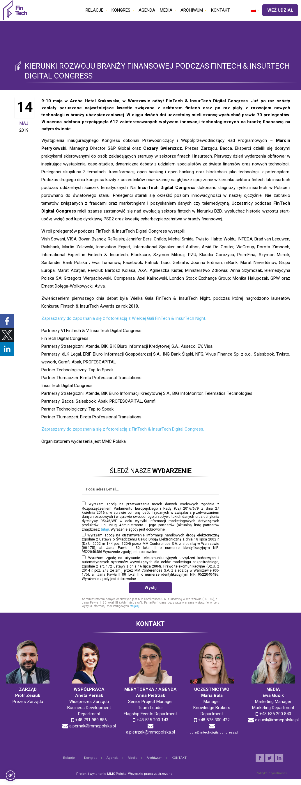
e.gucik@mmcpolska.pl (277, 719)
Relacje (69, 758)
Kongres (90, 758)
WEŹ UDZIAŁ (280, 10)
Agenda (112, 758)
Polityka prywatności (271, 773)
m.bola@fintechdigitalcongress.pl (211, 732)
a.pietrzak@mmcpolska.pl (150, 732)
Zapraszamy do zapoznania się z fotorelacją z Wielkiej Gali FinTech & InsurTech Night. (123, 318)
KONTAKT (179, 758)
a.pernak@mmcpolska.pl (92, 726)
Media (132, 758)
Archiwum (154, 758)
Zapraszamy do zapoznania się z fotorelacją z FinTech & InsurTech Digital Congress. (122, 429)
